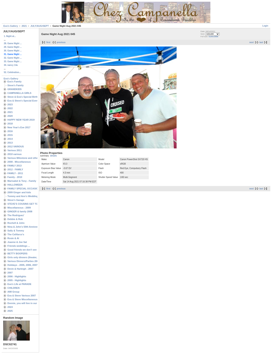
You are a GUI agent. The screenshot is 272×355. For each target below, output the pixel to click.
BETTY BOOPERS (17, 253)
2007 (10, 272)
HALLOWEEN (15, 184)
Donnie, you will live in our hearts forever (30, 303)
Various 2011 (14, 150)
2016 (10, 131)
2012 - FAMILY (15, 169)
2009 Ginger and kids (19, 192)
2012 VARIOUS (15, 146)
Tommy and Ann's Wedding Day (25, 196)
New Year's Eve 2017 (18, 127)
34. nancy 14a (11, 65)
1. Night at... (10, 36)
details (53, 156)
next (251, 42)
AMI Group (13, 291)
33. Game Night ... (13, 61)
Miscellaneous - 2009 (19, 207)
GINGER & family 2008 (19, 211)
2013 (10, 142)
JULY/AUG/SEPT (39, 26)
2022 (10, 108)
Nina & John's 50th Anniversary (24, 226)
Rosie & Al (13, 238)
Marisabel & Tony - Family (21, 181)
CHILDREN (13, 288)
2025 (10, 311)
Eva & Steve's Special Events (23, 100)
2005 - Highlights (16, 280)
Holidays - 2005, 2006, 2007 (22, 265)
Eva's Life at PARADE (19, 284)
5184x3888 (213, 36)
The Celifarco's (15, 234)
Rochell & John (15, 223)
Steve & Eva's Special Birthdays (25, 97)
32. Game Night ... (13, 58)
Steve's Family (15, 85)
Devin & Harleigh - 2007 (20, 269)
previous (61, 42)
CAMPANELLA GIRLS (19, 93)
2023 (10, 104)
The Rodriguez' (15, 215)
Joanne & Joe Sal (17, 242)
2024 (10, 307)
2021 (24, 26)
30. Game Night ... (13, 50)
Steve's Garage (15, 200)
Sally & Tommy (15, 230)
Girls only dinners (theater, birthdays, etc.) (30, 257)
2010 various (14, 154)
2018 (10, 123)
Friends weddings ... (18, 246)
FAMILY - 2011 (15, 173)
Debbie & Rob (15, 219)
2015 (10, 135)
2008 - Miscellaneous (19, 162)
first (48, 42)
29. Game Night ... (13, 47)
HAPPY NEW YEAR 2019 (21, 119)
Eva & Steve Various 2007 (21, 295)
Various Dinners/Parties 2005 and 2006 (28, 261)
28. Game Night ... (13, 43)
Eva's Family (14, 81)
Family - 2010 (14, 177)
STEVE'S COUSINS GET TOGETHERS (28, 204)
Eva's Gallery (10, 26)
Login (265, 26)
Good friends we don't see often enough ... (31, 249)
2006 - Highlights (16, 276)
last (261, 42)
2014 (10, 139)
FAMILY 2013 (14, 165)
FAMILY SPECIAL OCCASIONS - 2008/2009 (30, 188)
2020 (10, 116)
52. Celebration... (12, 72)
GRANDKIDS (14, 89)
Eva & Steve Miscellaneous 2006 (25, 299)
